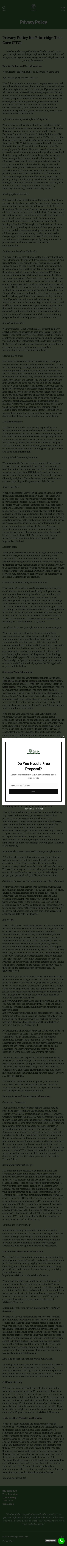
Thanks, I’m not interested (33, 809)
